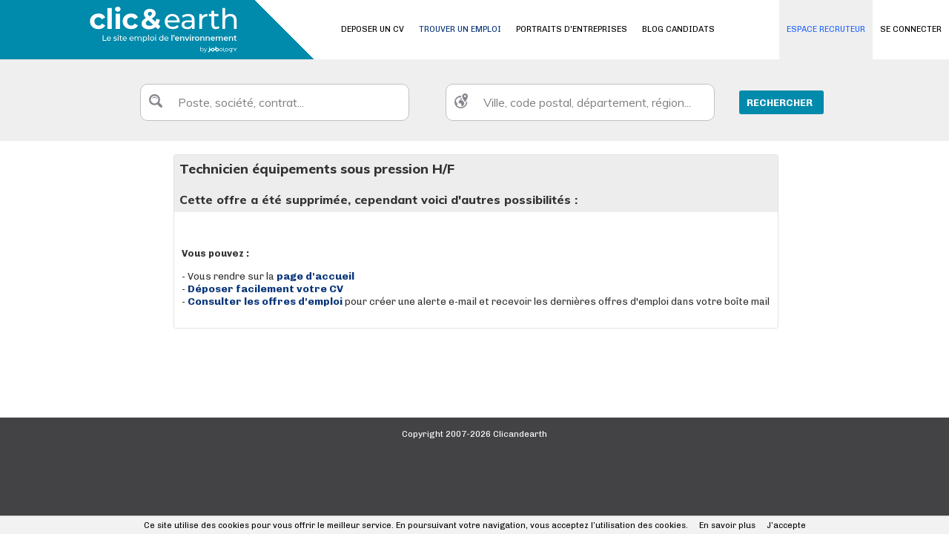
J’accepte (786, 525)
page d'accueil (315, 276)
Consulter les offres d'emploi (266, 301)
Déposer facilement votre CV (265, 289)
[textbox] (274, 102)
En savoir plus (727, 525)
